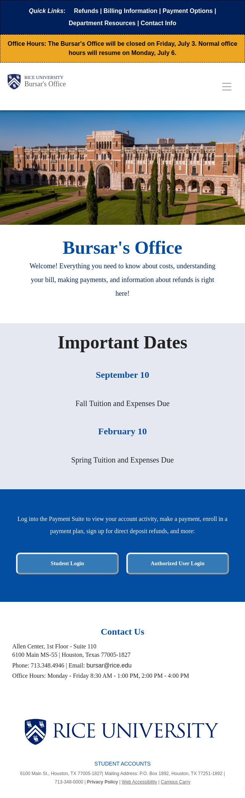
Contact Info (158, 23)
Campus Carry (175, 782)
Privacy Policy (102, 782)
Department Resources (102, 23)
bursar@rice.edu (109, 665)
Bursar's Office (45, 84)
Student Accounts (122, 764)
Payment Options (188, 11)
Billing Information (130, 11)
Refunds (86, 11)
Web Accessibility (139, 782)
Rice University (43, 77)
